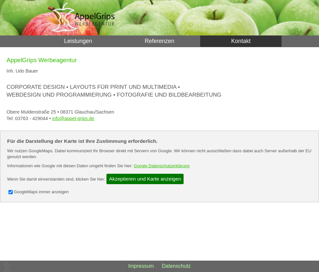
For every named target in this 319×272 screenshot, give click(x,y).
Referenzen (159, 41)
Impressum (141, 266)
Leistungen (78, 41)
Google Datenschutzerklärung (161, 165)
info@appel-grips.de (73, 118)
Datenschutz (176, 266)
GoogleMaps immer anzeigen (38, 191)
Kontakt (241, 41)
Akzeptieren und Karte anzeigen (145, 179)
